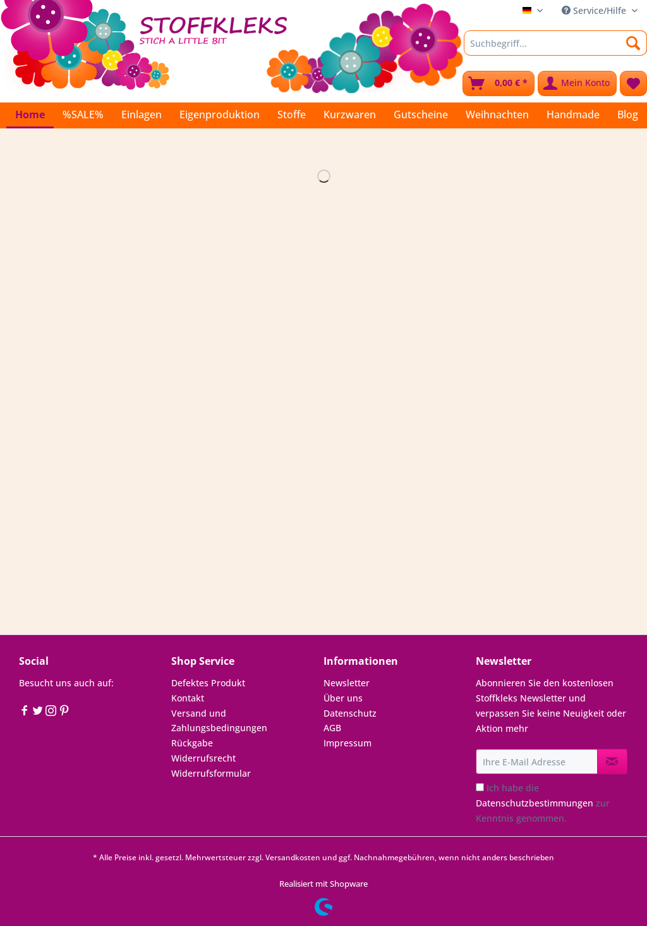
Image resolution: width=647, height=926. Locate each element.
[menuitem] (555, 49)
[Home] (30, 115)
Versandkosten (292, 857)
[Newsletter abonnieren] (612, 761)
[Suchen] (633, 43)
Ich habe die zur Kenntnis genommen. (543, 803)
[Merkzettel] (633, 83)
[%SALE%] (83, 114)
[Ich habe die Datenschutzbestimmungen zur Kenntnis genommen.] (480, 787)
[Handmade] (573, 114)
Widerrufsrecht (203, 758)
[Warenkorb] (499, 83)
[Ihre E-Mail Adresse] (537, 761)
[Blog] (627, 114)
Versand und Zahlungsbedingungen (219, 720)
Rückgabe (192, 743)
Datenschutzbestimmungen (534, 803)
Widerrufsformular (211, 773)
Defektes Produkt (208, 683)
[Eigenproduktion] (220, 114)
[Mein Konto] (577, 83)
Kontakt (187, 698)
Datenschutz (350, 713)
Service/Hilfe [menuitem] (595, 10)
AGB (332, 728)
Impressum (348, 743)
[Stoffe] (292, 114)
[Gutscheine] (421, 114)
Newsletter (347, 683)
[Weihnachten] (497, 114)
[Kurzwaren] (350, 114)
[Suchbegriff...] (555, 43)
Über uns (343, 698)
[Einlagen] (141, 114)
